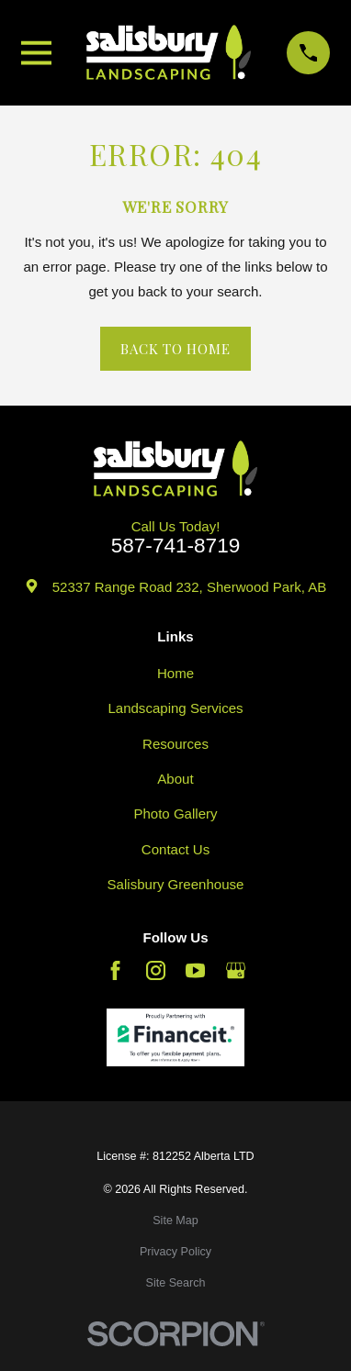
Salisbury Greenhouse (176, 884)
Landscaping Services (175, 708)
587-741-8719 (176, 546)
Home (175, 673)
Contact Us (175, 849)
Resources (175, 744)
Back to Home (175, 349)
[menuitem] (175, 1221)
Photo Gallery (175, 813)
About (175, 778)
